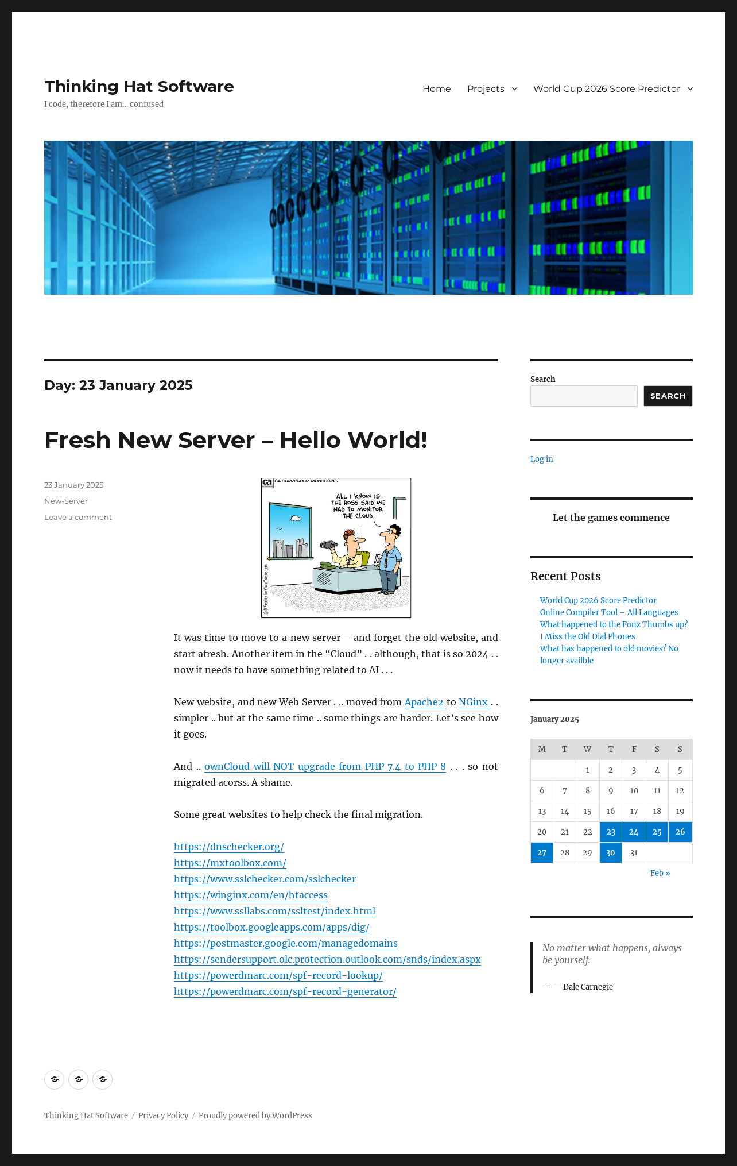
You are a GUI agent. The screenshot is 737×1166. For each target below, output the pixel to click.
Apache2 (426, 702)
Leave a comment (78, 517)
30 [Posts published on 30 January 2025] (610, 853)
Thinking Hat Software (139, 86)
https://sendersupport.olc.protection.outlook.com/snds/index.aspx (327, 959)
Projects (486, 88)
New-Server (66, 500)
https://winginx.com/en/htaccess (251, 895)
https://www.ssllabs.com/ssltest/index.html (274, 911)
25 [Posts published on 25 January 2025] (657, 832)
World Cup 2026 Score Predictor (606, 88)
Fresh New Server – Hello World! (236, 440)
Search (543, 379)
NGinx (475, 702)
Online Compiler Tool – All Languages (609, 612)
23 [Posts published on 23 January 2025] (611, 832)
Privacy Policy (163, 1116)
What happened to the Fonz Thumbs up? (614, 625)
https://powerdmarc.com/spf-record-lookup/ (278, 975)
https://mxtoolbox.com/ (230, 862)
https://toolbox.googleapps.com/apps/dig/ (272, 927)
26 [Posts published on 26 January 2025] (680, 832)
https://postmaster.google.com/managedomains (286, 943)
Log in (541, 459)
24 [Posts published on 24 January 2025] (634, 832)
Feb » (660, 873)
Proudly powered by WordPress (255, 1116)
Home (436, 88)
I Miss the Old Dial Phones (587, 637)
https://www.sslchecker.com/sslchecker (265, 879)
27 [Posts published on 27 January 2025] (541, 853)
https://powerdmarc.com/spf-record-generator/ (285, 991)
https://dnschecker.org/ (229, 846)
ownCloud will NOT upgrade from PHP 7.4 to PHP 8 (325, 766)
